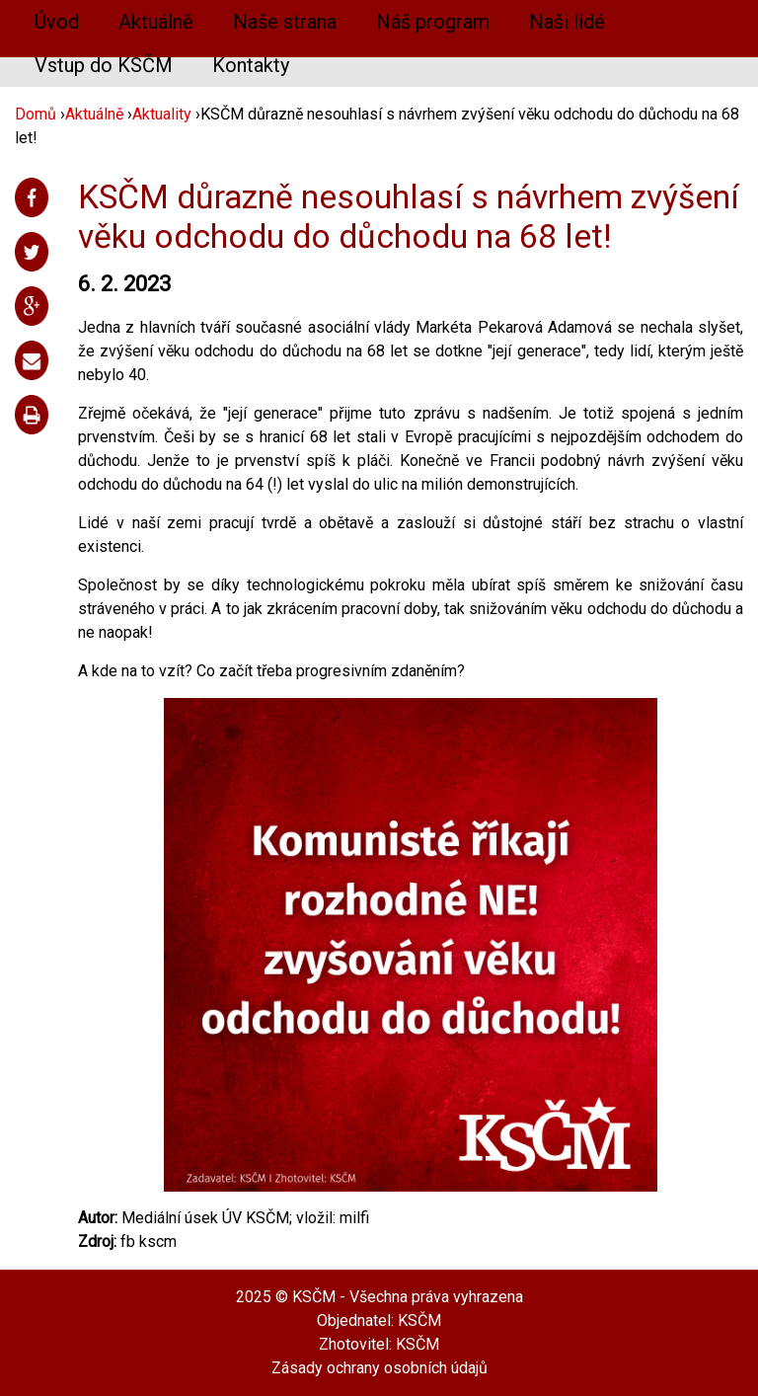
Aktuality (161, 114)
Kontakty (250, 65)
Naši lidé (567, 22)
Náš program (433, 22)
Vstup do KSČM (104, 65)
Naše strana (285, 22)
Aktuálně (155, 22)
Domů (35, 114)
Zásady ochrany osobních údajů (379, 1367)
